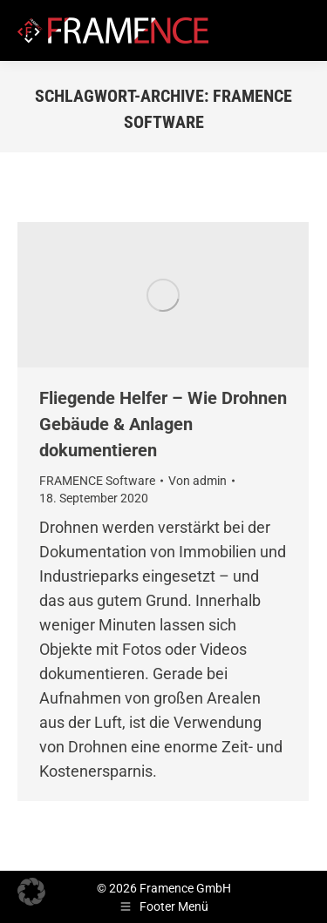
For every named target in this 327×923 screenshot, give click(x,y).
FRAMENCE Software (97, 481)
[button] (31, 891)
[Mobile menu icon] (299, 30)
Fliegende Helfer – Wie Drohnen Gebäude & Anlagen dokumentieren (163, 424)
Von (197, 481)
